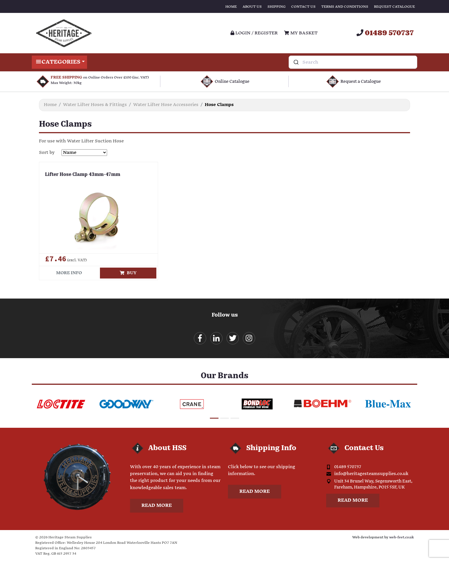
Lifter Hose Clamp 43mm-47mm (82, 174)
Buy (128, 272)
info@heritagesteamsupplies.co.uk (371, 473)
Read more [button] (156, 505)
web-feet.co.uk (401, 537)
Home (231, 7)
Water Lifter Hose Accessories (165, 104)
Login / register (254, 33)
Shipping (276, 7)
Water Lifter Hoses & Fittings (95, 104)
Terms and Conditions (344, 7)
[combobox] (353, 62)
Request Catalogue (394, 7)
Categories (59, 62)
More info (69, 272)
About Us (252, 7)
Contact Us (303, 7)
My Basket (300, 33)
